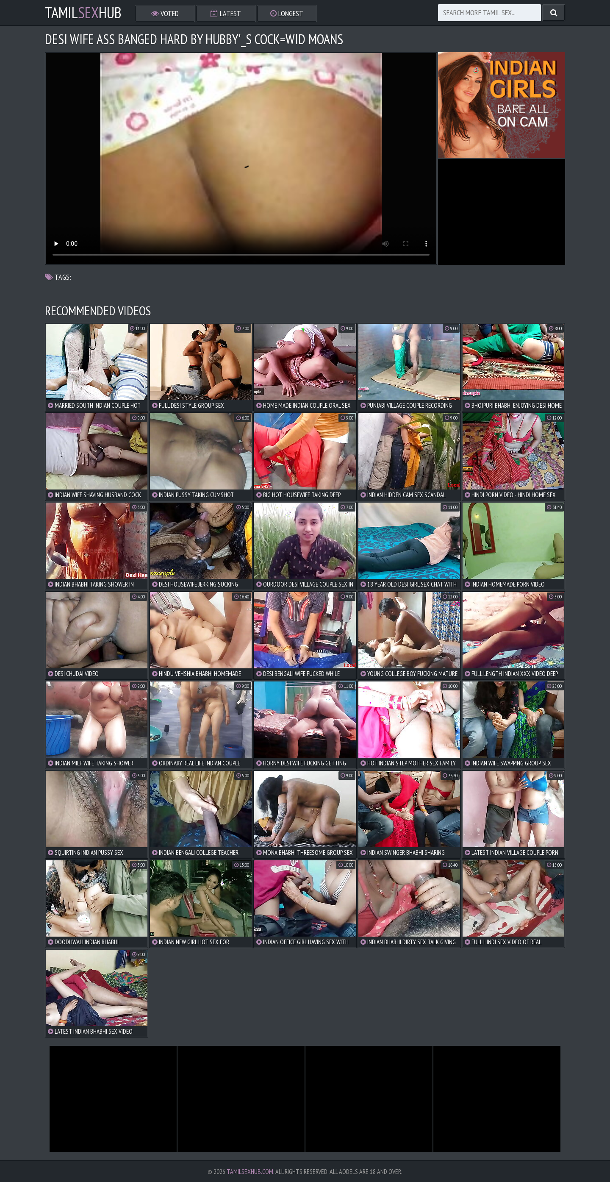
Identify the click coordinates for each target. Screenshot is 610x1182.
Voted (165, 13)
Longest (286, 13)
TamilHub (83, 12)
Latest (226, 13)
